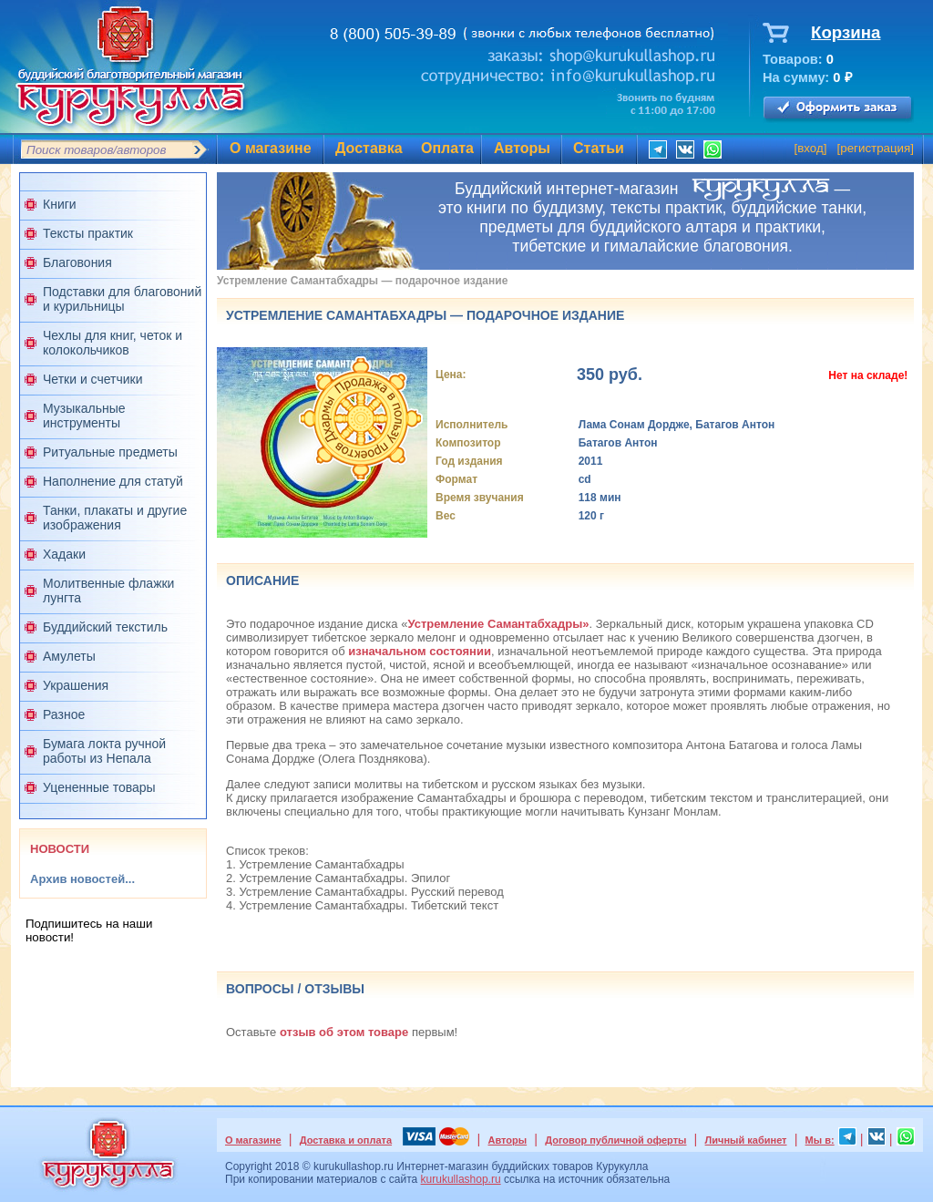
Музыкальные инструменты (84, 415)
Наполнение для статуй (113, 481)
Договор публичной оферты (615, 1140)
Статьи (598, 148)
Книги (60, 204)
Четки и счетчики (93, 379)
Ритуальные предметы (110, 452)
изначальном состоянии (419, 651)
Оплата (447, 148)
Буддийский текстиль (105, 627)
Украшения (75, 685)
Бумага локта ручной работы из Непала (104, 750)
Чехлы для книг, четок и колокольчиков (112, 342)
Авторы (522, 148)
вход (810, 148)
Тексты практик (88, 233)
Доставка (369, 148)
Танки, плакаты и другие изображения (115, 517)
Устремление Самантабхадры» (498, 624)
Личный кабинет (746, 1140)
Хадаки (64, 554)
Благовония (77, 262)
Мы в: (820, 1140)
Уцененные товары (99, 787)
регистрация (875, 148)
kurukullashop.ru (461, 1179)
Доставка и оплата (346, 1140)
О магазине (271, 148)
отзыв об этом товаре (344, 1032)
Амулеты (69, 656)
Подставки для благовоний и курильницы (122, 298)
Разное (64, 714)
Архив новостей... (82, 879)
